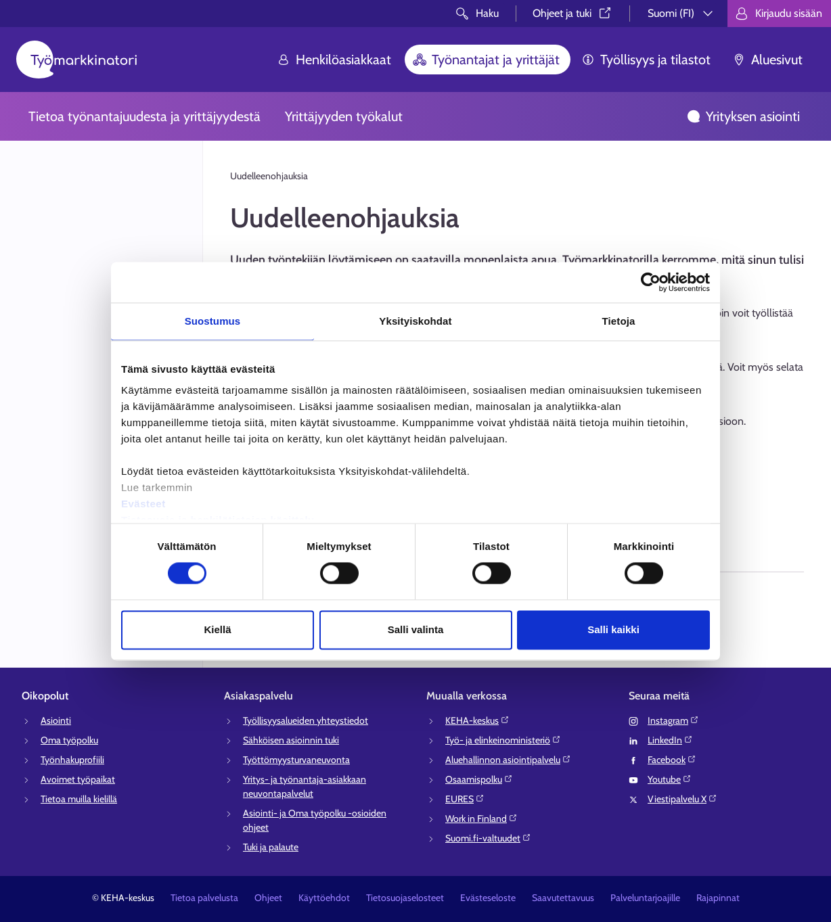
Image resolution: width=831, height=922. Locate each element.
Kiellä (217, 629)
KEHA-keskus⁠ (477, 720)
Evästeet (143, 503)
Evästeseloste (488, 898)
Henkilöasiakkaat (334, 59)
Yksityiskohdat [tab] (415, 321)
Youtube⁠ (670, 779)
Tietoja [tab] (618, 321)
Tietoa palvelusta (204, 898)
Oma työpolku (69, 740)
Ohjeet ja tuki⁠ (573, 13)
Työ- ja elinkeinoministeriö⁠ (503, 740)
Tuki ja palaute (270, 847)
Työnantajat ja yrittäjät (486, 59)
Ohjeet (268, 898)
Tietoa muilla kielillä (79, 799)
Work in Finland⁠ (481, 818)
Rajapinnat (718, 898)
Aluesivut (767, 59)
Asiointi (56, 720)
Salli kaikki (613, 629)
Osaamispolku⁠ (479, 779)
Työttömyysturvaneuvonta (296, 760)
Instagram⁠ (673, 720)
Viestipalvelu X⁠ (682, 799)
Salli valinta (416, 629)
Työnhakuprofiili (72, 760)
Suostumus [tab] (213, 321)
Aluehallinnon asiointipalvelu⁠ (508, 760)
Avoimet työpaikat (78, 779)
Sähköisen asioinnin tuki (291, 740)
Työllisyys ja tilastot (646, 59)
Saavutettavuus (563, 898)
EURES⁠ (465, 799)
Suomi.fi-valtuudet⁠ (488, 838)
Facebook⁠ (672, 760)
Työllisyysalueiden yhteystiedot (305, 720)
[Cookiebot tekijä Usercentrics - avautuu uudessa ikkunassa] (650, 282)
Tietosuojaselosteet (405, 898)
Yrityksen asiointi (743, 116)
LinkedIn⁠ (670, 740)
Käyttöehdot (324, 898)
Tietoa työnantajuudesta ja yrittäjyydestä (144, 116)
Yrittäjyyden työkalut (344, 116)
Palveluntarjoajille (645, 898)
